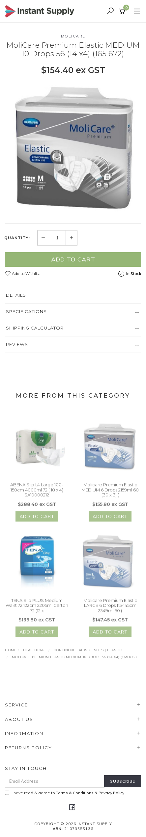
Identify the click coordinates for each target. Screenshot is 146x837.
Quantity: (17, 238)
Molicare (73, 36)
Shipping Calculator (35, 328)
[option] (73, 149)
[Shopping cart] (123, 11)
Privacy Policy (111, 792)
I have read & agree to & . (65, 792)
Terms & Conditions (75, 792)
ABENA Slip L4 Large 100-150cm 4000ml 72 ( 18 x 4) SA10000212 (36, 493)
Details (16, 295)
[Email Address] (54, 781)
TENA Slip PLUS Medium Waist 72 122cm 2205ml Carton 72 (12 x (37, 608)
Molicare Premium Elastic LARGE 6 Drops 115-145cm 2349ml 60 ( (110, 608)
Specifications (26, 311)
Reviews (17, 344)
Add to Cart (73, 259)
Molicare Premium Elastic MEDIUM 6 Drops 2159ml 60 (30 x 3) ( (110, 493)
